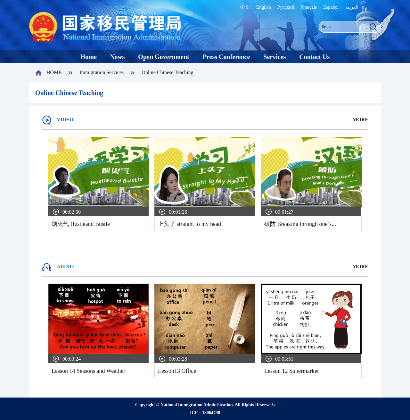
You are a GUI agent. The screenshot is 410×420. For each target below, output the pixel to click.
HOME (54, 72)
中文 (245, 7)
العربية (351, 7)
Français (308, 7)
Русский (285, 7)
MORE (360, 119)
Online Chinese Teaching (167, 72)
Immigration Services (101, 72)
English (263, 7)
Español (331, 7)
